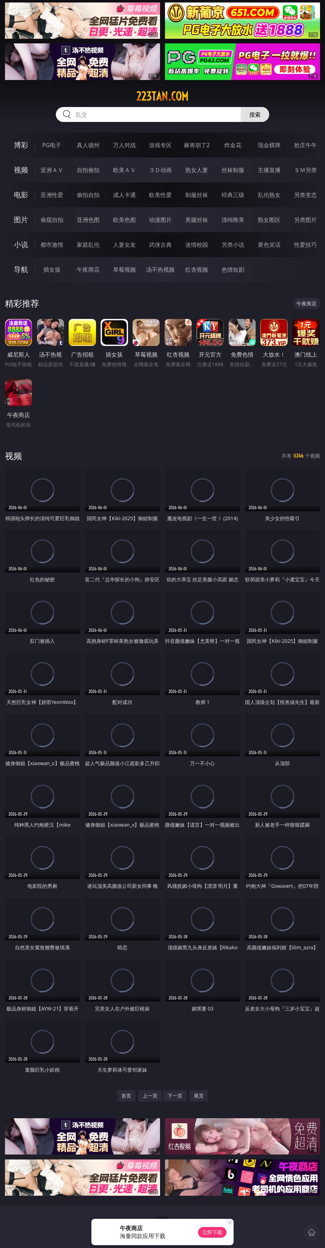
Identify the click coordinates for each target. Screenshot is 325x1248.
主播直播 (269, 170)
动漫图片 (160, 220)
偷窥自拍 (52, 220)
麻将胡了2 (197, 145)
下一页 (174, 1095)
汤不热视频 (160, 269)
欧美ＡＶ (124, 170)
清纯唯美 (233, 220)
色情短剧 (233, 269)
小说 (21, 244)
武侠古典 (160, 245)
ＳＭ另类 (305, 170)
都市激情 (52, 245)
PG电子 (51, 145)
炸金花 (232, 145)
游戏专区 (160, 145)
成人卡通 (124, 195)
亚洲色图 (88, 220)
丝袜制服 (233, 170)
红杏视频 (196, 269)
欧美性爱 (160, 195)
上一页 (150, 1095)
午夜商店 (88, 269)
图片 (21, 219)
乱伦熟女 (269, 195)
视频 (21, 170)
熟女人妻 (196, 170)
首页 (126, 1095)
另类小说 (233, 245)
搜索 (255, 114)
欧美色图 (124, 220)
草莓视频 (124, 269)
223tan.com (162, 96)
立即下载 (212, 1232)
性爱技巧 (305, 245)
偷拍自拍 (88, 195)
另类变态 (305, 195)
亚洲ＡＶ (52, 170)
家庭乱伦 (88, 245)
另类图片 (305, 220)
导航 (21, 269)
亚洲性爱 (52, 195)
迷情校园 (196, 245)
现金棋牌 (269, 145)
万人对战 (124, 145)
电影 (21, 194)
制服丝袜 (196, 195)
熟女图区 (269, 220)
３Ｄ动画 (160, 170)
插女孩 (51, 269)
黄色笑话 (269, 245)
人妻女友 (124, 245)
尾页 (199, 1095)
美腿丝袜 (196, 220)
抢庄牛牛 (305, 145)
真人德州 (88, 145)
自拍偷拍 (88, 170)
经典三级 (233, 195)
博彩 (21, 145)
